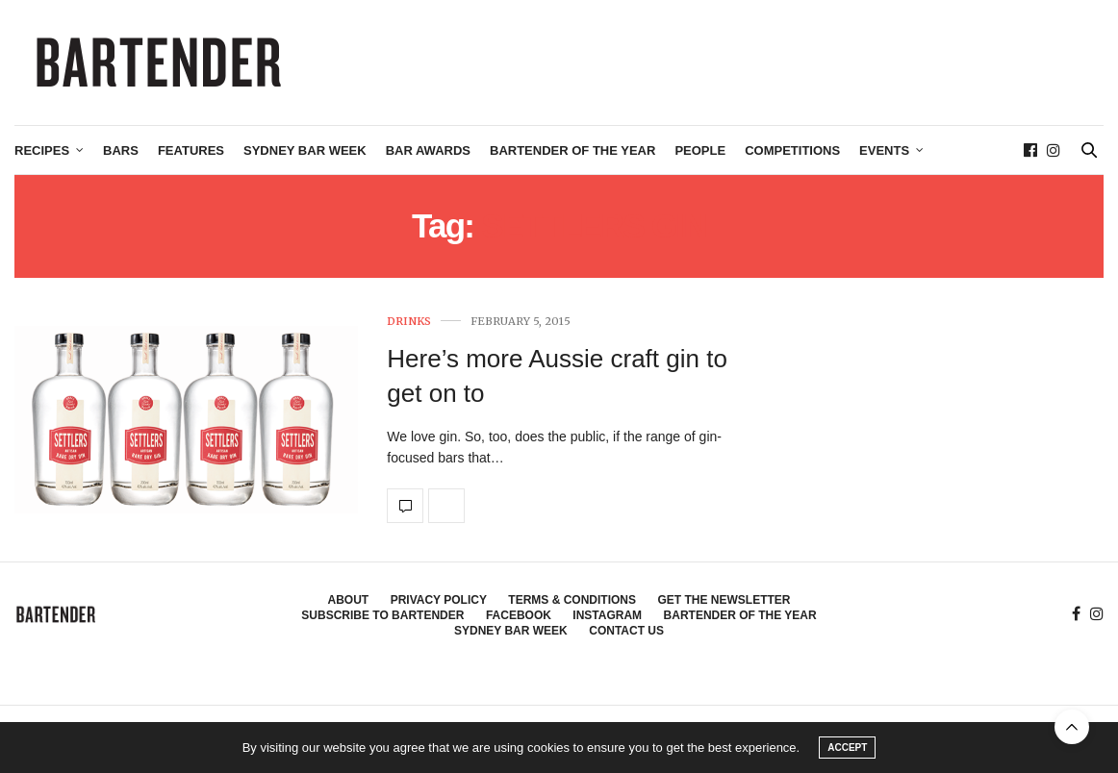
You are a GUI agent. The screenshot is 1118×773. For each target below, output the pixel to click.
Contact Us (626, 630)
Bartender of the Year (572, 150)
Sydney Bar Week (305, 150)
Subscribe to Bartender (382, 615)
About (348, 600)
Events (884, 150)
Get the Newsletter (723, 600)
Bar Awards (428, 150)
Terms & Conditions (572, 600)
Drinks (409, 321)
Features (191, 150)
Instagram (607, 615)
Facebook (518, 615)
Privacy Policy (439, 600)
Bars (121, 150)
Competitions (792, 150)
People (699, 150)
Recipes (41, 150)
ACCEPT (847, 747)
